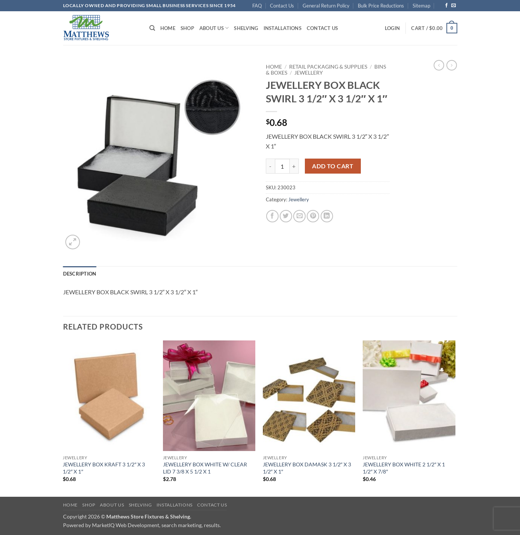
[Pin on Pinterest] (313, 216)
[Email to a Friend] (299, 216)
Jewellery (308, 73)
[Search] (152, 28)
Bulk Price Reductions (381, 6)
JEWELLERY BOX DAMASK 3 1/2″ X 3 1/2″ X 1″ (307, 468)
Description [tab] (79, 274)
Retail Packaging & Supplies (328, 67)
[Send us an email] (453, 5)
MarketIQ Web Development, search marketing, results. (156, 525)
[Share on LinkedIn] (327, 216)
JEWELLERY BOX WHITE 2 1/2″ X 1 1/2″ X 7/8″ (404, 468)
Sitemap (421, 6)
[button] (392, 28)
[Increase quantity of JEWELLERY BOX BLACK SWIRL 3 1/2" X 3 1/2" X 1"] (294, 166)
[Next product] (439, 65)
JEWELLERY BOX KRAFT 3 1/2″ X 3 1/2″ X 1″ (104, 468)
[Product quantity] (282, 166)
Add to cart (332, 166)
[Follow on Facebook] (446, 5)
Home (167, 28)
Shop (187, 28)
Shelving (246, 28)
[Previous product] (451, 65)
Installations (282, 28)
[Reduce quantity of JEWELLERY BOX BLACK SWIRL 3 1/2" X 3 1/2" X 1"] (270, 166)
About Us (214, 27)
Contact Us (282, 6)
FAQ (257, 6)
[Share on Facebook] (272, 216)
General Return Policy (326, 6)
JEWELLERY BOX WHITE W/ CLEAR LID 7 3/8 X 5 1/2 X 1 (205, 468)
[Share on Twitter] (286, 216)
